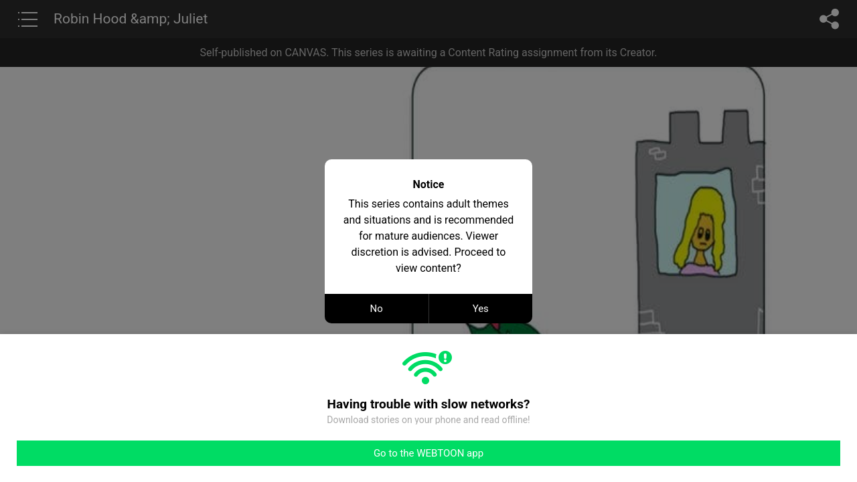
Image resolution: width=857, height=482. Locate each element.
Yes (481, 309)
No (376, 309)
